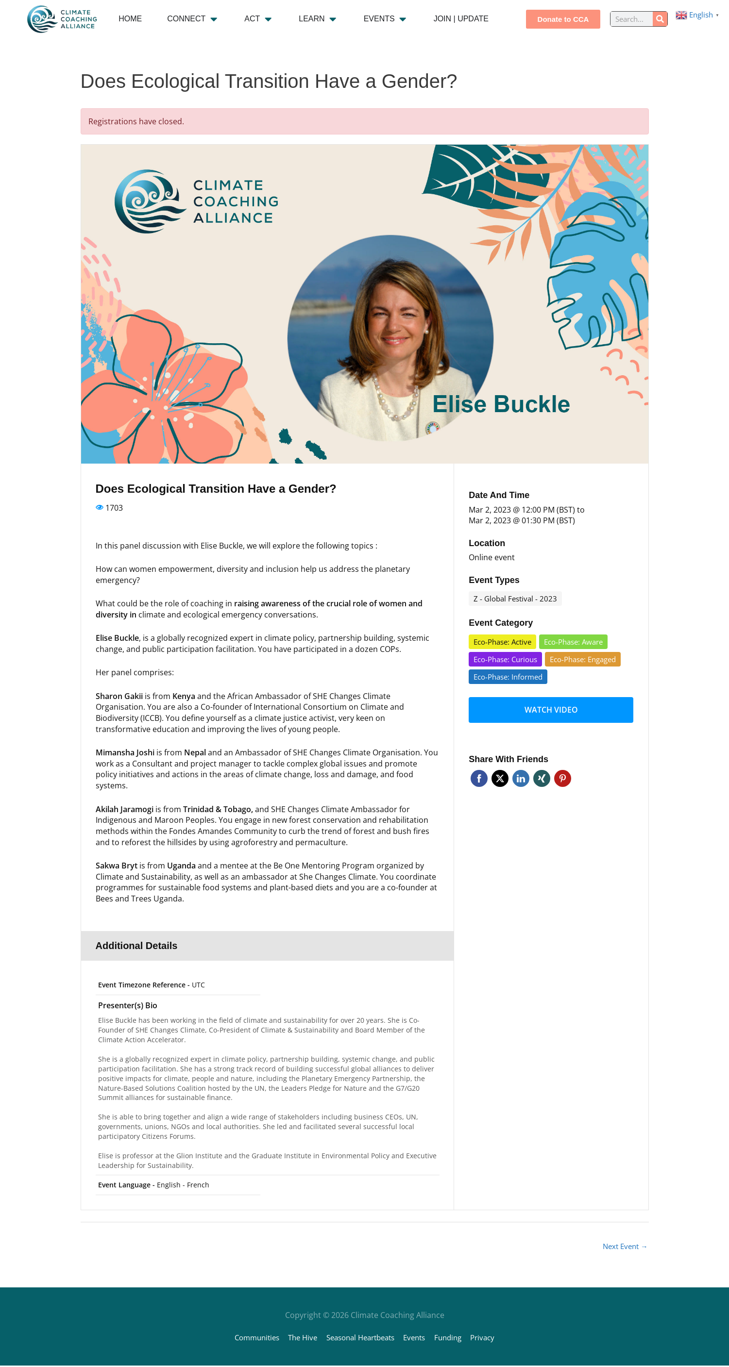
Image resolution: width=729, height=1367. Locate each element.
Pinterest (562, 773)
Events (420, 1339)
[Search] (660, 19)
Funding (457, 1339)
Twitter (500, 773)
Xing (541, 773)
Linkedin (520, 773)
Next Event (623, 1247)
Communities (246, 1339)
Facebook (479, 773)
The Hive (296, 1339)
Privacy (494, 1339)
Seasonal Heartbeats (360, 1339)
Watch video (551, 707)
